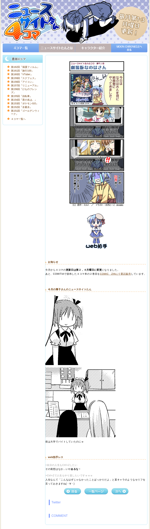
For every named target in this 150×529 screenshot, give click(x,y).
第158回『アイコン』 (23, 81)
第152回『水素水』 (21, 107)
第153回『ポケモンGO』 (24, 103)
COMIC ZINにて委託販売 (115, 273)
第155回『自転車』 (21, 96)
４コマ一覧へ (18, 119)
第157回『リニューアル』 (25, 85)
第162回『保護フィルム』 (25, 67)
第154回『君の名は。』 (24, 99)
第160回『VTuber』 (22, 74)
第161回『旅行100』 (22, 70)
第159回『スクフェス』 (24, 78)
